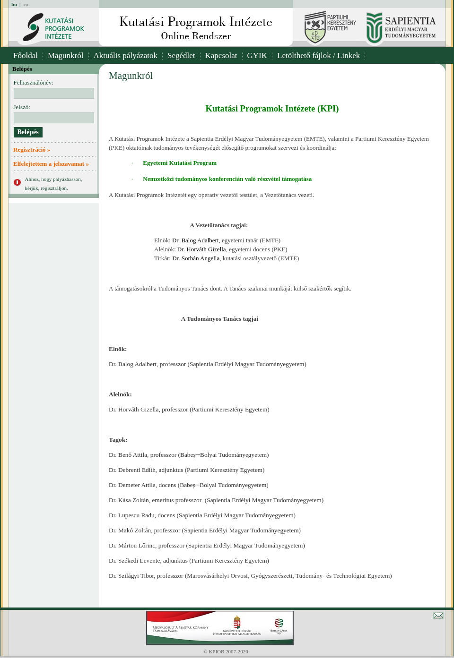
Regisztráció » (31, 149)
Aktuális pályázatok (126, 55)
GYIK (257, 55)
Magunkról (66, 55)
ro (25, 4)
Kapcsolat (221, 55)
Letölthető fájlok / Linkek (318, 55)
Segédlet (181, 55)
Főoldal (25, 55)
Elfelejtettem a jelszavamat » (51, 163)
